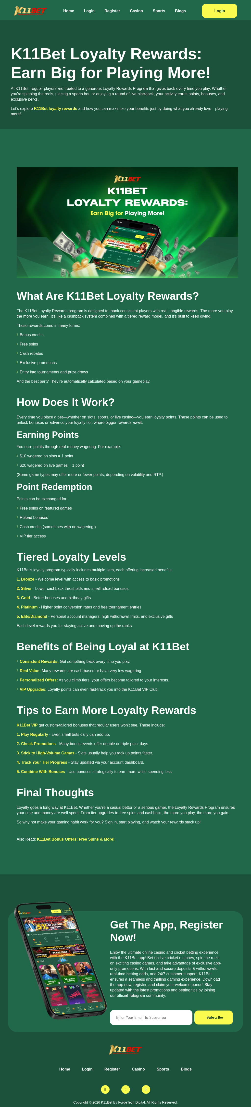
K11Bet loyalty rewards (55, 109)
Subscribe (214, 1017)
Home (68, 11)
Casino (136, 11)
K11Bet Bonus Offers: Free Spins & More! (76, 839)
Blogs (180, 11)
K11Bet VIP (27, 725)
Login (89, 11)
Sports (159, 11)
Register (112, 11)
